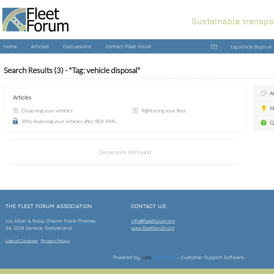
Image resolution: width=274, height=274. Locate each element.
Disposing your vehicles (47, 110)
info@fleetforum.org (153, 221)
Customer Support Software (212, 257)
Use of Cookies (21, 240)
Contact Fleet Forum (128, 46)
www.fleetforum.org (152, 228)
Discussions (77, 46)
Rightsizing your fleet (163, 110)
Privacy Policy (55, 240)
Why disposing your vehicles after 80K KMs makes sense (71, 121)
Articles (40, 46)
